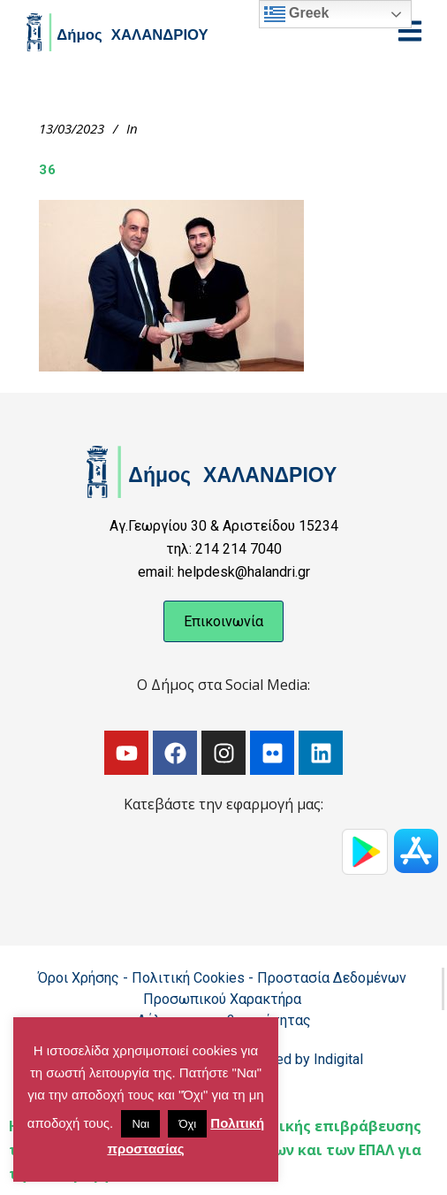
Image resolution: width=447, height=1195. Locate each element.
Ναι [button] (140, 1123)
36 (47, 170)
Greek (297, 14)
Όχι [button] (187, 1123)
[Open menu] (410, 31)
